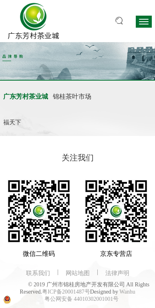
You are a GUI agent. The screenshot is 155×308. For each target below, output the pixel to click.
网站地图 (78, 273)
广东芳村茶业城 (25, 96)
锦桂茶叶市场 (72, 96)
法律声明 (117, 273)
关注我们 (78, 157)
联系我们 (38, 273)
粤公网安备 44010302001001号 (81, 299)
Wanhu (127, 292)
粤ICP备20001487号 (66, 292)
